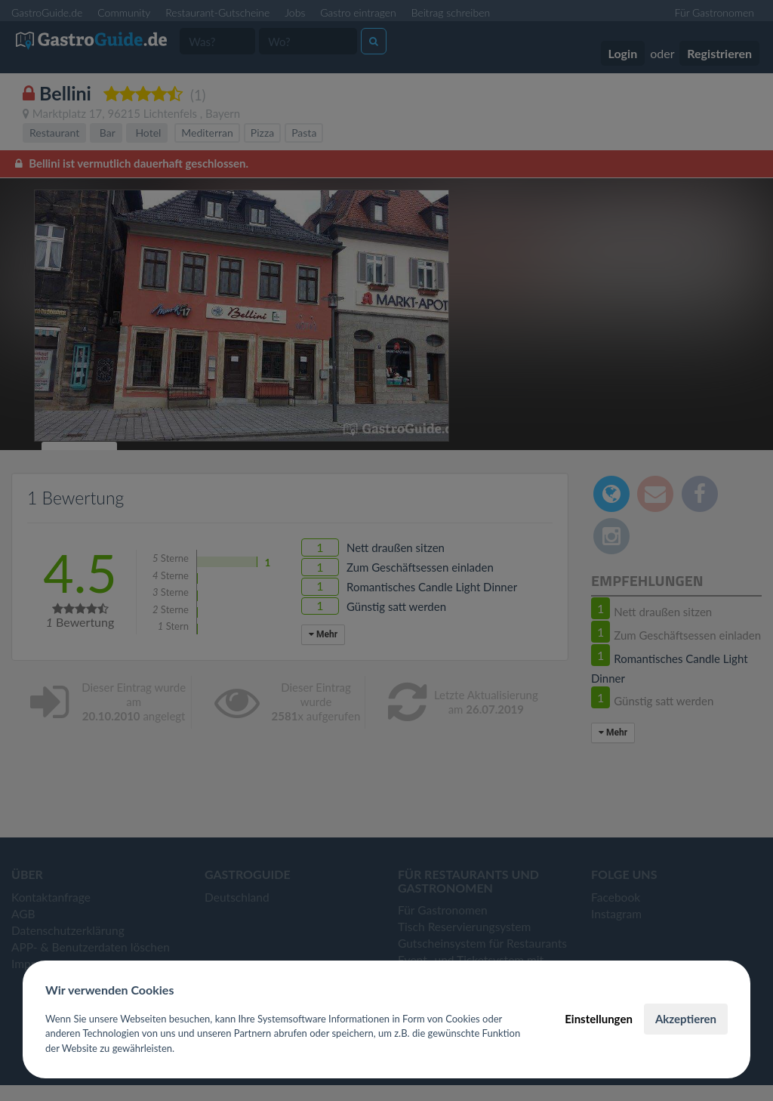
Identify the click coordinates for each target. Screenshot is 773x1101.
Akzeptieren (685, 1018)
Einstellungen (599, 1018)
